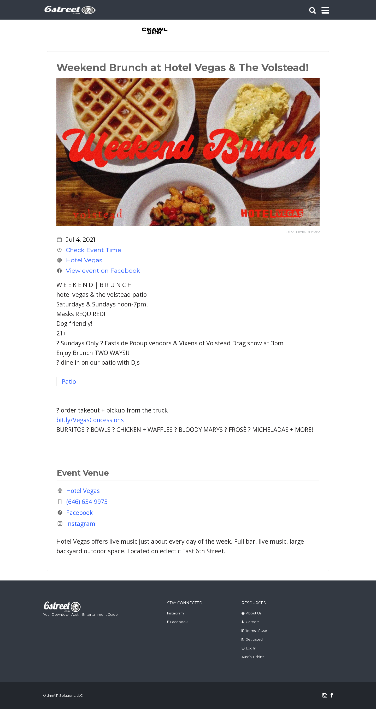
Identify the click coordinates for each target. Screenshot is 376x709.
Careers (252, 622)
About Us (253, 613)
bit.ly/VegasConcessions (90, 420)
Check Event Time (93, 249)
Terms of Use (256, 631)
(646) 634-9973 (87, 501)
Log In (251, 648)
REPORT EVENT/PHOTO (302, 232)
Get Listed (254, 639)
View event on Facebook (103, 270)
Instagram (80, 523)
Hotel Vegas (84, 260)
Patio (69, 381)
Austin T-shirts (253, 657)
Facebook (79, 512)
